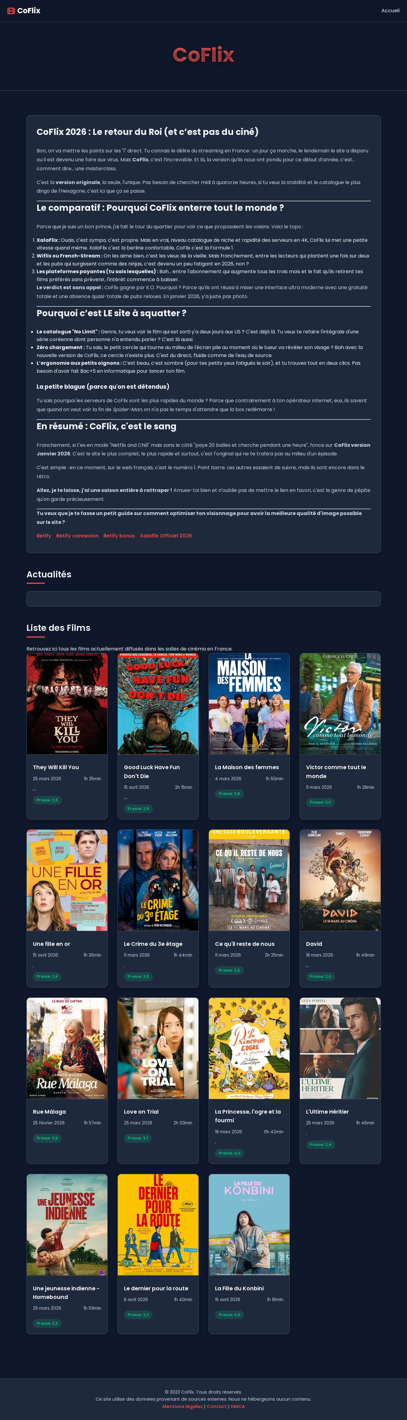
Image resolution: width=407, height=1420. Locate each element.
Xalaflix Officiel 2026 (166, 535)
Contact (217, 1406)
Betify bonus (119, 535)
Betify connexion (77, 535)
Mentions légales (182, 1406)
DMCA (238, 1406)
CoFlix (23, 11)
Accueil (390, 10)
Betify (44, 535)
